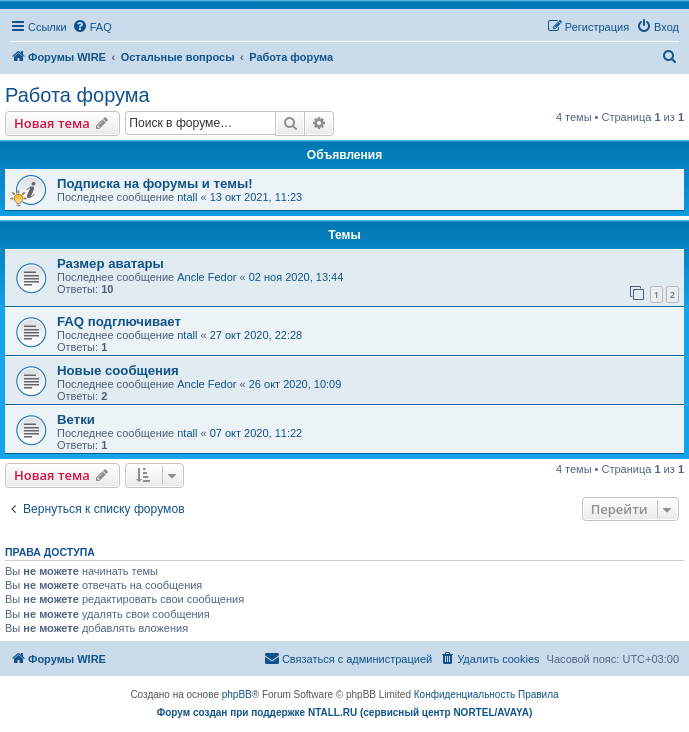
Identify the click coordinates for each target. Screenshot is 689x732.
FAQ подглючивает (119, 321)
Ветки (76, 419)
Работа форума (77, 95)
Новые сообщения (118, 370)
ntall (187, 197)
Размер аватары (110, 263)
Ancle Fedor (206, 277)
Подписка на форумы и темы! (155, 183)
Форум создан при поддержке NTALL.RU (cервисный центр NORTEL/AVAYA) (345, 712)
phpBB (237, 694)
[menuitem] (92, 27)
